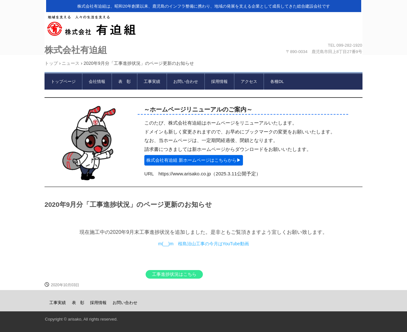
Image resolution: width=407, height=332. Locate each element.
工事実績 (152, 81)
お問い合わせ (185, 81)
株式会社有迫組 (202, 28)
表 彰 (124, 81)
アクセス (249, 81)
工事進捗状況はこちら (174, 274)
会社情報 (97, 81)
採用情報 (219, 81)
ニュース (70, 63)
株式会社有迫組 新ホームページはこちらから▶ (193, 160)
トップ (51, 63)
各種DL (277, 81)
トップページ (63, 81)
